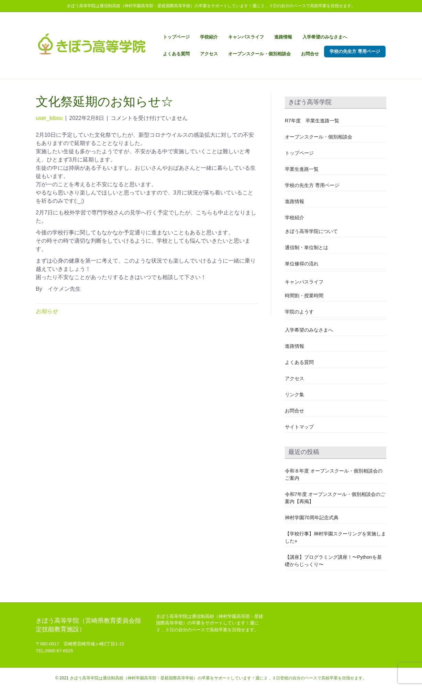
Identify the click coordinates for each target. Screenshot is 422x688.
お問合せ (310, 53)
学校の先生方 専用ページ (355, 51)
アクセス (209, 53)
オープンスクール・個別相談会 (259, 53)
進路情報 (283, 37)
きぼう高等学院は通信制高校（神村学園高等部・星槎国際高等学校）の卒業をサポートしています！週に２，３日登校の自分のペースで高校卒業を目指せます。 (218, 678)
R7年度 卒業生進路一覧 (312, 120)
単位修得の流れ (302, 263)
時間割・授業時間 (304, 295)
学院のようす (299, 311)
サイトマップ (299, 427)
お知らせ (47, 311)
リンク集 (294, 394)
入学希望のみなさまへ (324, 37)
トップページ (176, 37)
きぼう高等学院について (311, 231)
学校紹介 (209, 37)
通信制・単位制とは (306, 247)
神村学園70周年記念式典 (311, 517)
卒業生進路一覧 (302, 169)
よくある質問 (176, 53)
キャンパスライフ (246, 37)
